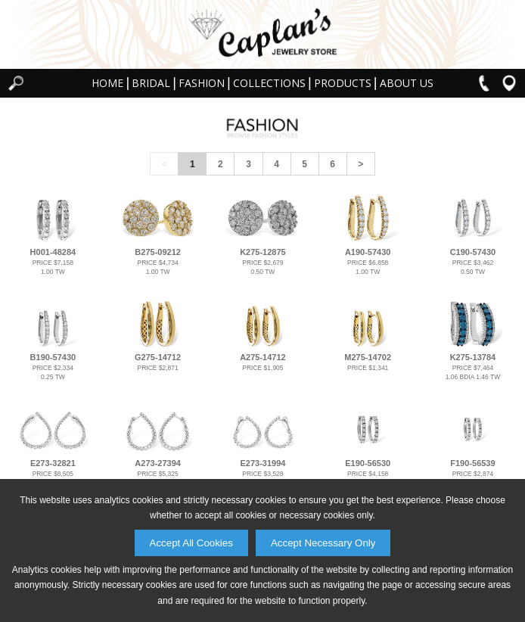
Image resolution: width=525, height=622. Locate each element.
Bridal (151, 83)
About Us (406, 83)
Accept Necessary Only (323, 543)
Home (107, 83)
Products (342, 83)
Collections (269, 83)
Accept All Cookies (191, 543)
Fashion (202, 83)
